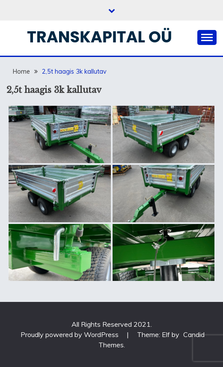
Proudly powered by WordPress (70, 334)
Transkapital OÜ (99, 37)
